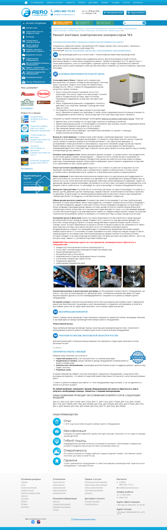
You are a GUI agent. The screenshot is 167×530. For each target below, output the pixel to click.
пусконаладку (78, 50)
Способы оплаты (91, 504)
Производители (59, 493)
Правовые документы (62, 507)
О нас (23, 485)
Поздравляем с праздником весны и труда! (39, 119)
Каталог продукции (28, 487)
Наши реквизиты (60, 490)
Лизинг (104, 2)
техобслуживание (104, 50)
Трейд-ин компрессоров (30, 493)
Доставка (93, 2)
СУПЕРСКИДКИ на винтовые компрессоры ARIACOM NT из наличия (40, 138)
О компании (37, 2)
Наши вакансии (59, 487)
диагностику (90, 50)
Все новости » (27, 168)
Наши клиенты (59, 485)
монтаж (68, 50)
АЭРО (35, 12)
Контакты (138, 2)
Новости (70, 2)
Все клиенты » (27, 108)
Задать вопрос (138, 13)
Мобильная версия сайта (85, 519)
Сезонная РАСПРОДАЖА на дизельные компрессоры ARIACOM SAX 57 (40, 150)
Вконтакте (32, 522)
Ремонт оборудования (94, 487)
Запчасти (88, 493)
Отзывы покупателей (61, 504)
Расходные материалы (94, 490)
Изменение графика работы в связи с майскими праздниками (40, 128)
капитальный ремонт (122, 50)
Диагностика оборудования (96, 485)
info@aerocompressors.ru (64, 14)
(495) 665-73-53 (64, 11)
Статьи (126, 2)
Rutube (38, 522)
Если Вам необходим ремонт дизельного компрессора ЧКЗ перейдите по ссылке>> (88, 42)
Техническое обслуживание (96, 482)
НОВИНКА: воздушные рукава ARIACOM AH (40, 161)
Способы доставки (92, 501)
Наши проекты (59, 482)
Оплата (81, 2)
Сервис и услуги (54, 2)
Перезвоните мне (115, 13)
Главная (26, 2)
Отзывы (115, 2)
